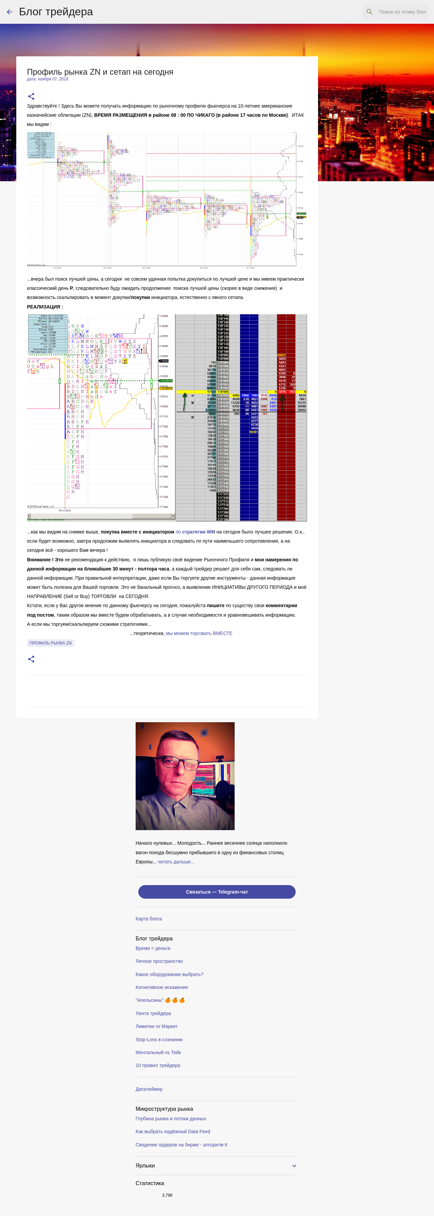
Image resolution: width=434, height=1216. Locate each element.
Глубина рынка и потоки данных (171, 1118)
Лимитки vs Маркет (157, 1026)
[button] (31, 96)
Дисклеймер (149, 1089)
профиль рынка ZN (51, 643)
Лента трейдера (153, 1013)
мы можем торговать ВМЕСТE (199, 633)
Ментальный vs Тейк (158, 1052)
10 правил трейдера (158, 1065)
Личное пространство (159, 961)
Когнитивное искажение (162, 987)
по (195, 532)
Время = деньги (153, 948)
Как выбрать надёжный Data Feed (173, 1131)
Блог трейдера (56, 11)
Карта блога (149, 918)
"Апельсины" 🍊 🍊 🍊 (160, 1000)
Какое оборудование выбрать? (169, 974)
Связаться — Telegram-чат (217, 892)
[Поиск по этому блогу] (393, 12)
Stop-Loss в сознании (159, 1039)
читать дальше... (176, 861)
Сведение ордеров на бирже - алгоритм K (182, 1144)
